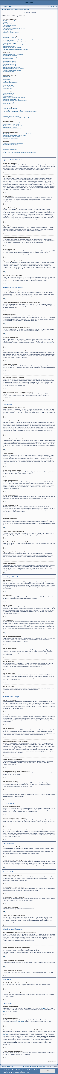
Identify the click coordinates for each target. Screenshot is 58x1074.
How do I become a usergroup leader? (11, 99)
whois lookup (6, 1034)
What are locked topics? (8, 86)
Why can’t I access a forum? (9, 62)
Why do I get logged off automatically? (11, 31)
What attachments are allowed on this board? (13, 143)
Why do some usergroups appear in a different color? (15, 100)
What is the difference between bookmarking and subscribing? (17, 133)
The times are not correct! (8, 40)
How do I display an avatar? (9, 46)
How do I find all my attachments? (10, 144)
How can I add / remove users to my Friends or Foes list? (16, 117)
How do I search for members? (10, 127)
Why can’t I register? (7, 23)
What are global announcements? (10, 82)
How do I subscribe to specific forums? (11, 136)
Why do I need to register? (9, 20)
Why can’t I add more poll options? (10, 60)
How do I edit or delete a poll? (9, 61)
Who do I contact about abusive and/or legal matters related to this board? (20, 152)
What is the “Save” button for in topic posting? (13, 68)
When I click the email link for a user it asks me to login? (15, 49)
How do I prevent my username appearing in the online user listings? (18, 39)
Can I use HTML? (7, 78)
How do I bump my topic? (8, 71)
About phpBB (6, 1011)
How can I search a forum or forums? (11, 122)
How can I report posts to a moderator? (12, 67)
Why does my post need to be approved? (12, 70)
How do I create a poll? (8, 58)
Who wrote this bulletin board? (10, 149)
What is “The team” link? (8, 103)
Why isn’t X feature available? (9, 151)
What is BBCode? (7, 76)
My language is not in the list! (9, 43)
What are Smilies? (7, 79)
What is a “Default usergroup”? (10, 102)
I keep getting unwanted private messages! (12, 110)
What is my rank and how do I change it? (12, 47)
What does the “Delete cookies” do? (11, 32)
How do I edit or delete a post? (10, 55)
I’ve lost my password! (8, 29)
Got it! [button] (47, 1071)
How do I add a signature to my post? (11, 57)
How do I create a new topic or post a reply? (13, 54)
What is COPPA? (7, 22)
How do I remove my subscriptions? (11, 138)
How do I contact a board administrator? (12, 153)
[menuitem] (10, 6)
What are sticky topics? (8, 85)
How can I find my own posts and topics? (12, 128)
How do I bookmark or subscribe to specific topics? (14, 135)
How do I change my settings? (9, 37)
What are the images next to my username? (13, 44)
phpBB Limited (44, 1008)
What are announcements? (9, 83)
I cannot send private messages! (10, 108)
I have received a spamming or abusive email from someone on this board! (20, 111)
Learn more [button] (25, 1072)
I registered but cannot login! (9, 25)
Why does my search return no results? (12, 124)
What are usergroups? (8, 96)
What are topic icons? (8, 88)
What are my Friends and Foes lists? (11, 116)
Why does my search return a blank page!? (12, 125)
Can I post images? (7, 81)
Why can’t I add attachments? (9, 64)
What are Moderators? (8, 94)
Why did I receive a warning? (9, 65)
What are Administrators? (8, 93)
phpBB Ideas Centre (19, 1021)
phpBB (51, 342)
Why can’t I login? (7, 26)
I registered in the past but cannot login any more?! (14, 28)
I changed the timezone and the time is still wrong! (14, 41)
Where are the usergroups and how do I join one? (14, 97)
